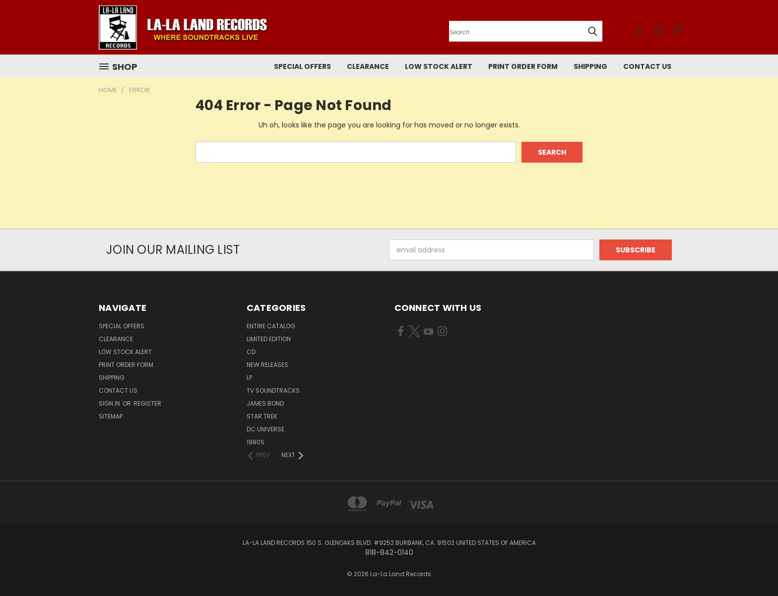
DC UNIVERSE (265, 429)
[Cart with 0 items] (677, 30)
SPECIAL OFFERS (302, 66)
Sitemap (111, 416)
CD (251, 352)
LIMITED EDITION (269, 339)
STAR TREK (262, 416)
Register (147, 403)
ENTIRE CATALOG (271, 326)
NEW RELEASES (267, 364)
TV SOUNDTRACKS (273, 390)
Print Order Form (523, 66)
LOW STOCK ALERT (438, 66)
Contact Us (647, 66)
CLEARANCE (368, 66)
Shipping (590, 66)
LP (249, 377)
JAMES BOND (265, 403)
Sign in (110, 403)
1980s (255, 442)
